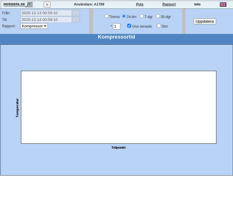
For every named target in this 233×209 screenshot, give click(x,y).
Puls (139, 4)
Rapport (169, 4)
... (75, 13)
